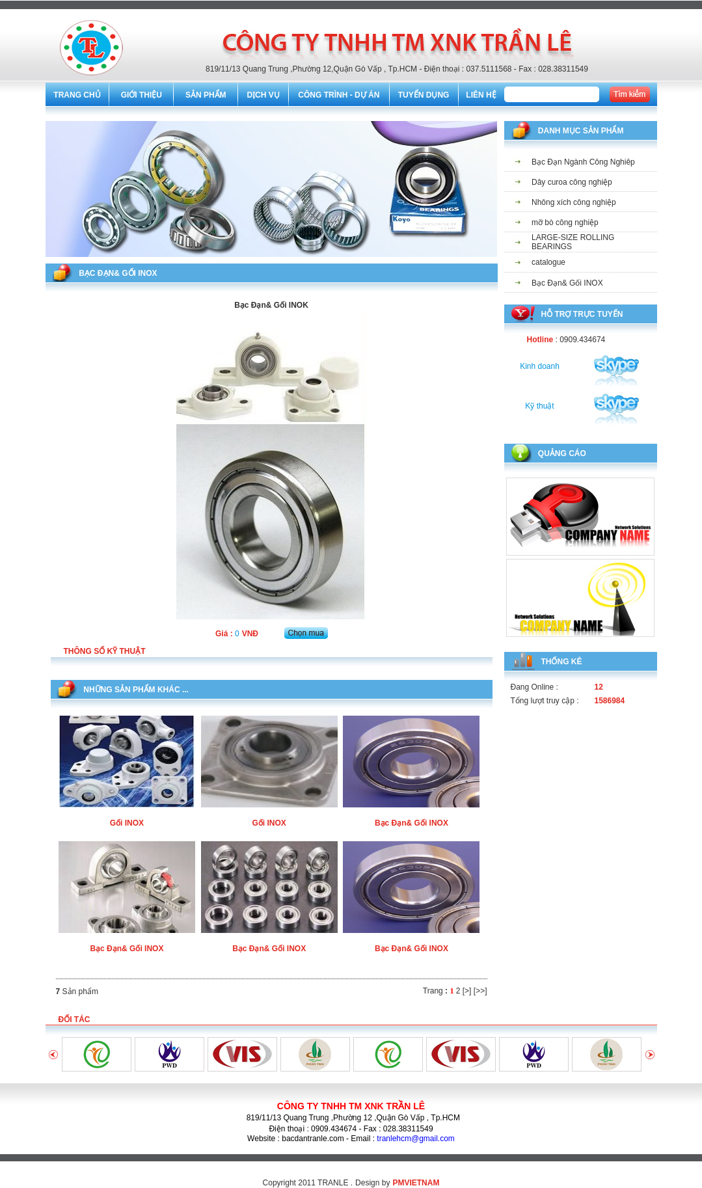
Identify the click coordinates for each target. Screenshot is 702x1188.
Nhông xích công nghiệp (574, 202)
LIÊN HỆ (481, 95)
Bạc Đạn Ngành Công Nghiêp (583, 162)
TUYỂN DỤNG (424, 95)
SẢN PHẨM (205, 95)
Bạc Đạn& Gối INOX (411, 823)
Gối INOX (127, 823)
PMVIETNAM (415, 1182)
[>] (467, 990)
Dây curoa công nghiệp (572, 182)
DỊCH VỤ (263, 95)
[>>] (480, 990)
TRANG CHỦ (76, 95)
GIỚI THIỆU (141, 95)
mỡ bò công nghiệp (565, 222)
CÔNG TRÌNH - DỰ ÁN (338, 95)
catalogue (548, 262)
